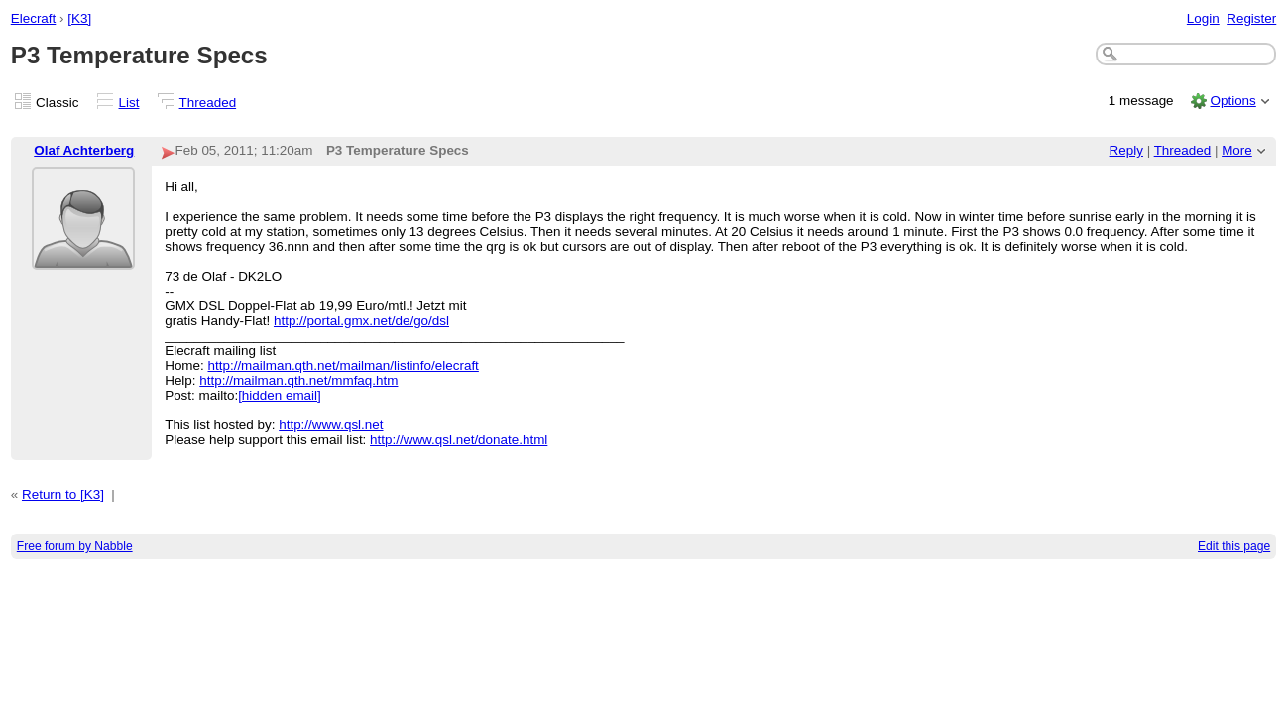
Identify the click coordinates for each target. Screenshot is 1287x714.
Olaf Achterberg (84, 150)
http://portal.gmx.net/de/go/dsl (361, 320)
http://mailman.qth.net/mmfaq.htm (298, 380)
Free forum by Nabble (75, 546)
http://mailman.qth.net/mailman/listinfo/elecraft (343, 365)
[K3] (79, 18)
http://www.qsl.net (331, 424)
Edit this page (1234, 546)
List (129, 102)
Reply (1126, 150)
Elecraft (34, 18)
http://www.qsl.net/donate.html (458, 439)
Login (1203, 18)
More (1237, 150)
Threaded (208, 102)
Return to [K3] (63, 494)
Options (1232, 100)
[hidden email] (279, 395)
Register (1251, 18)
